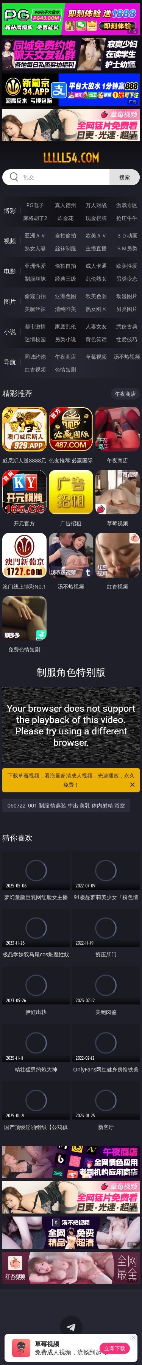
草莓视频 (96, 356)
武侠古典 (126, 326)
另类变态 (126, 278)
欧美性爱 (126, 265)
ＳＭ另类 (126, 248)
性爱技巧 (126, 339)
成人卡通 (96, 265)
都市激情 (35, 326)
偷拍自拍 (65, 265)
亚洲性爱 (35, 265)
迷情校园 (35, 339)
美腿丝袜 (35, 308)
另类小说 (65, 339)
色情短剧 (65, 369)
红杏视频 (35, 369)
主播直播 (96, 248)
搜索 (124, 177)
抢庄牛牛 (126, 218)
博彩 (10, 210)
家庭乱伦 (65, 326)
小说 (10, 332)
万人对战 (96, 205)
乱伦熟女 (96, 278)
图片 (10, 301)
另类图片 (126, 308)
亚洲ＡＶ (35, 235)
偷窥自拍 (35, 296)
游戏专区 (126, 205)
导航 (10, 362)
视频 (10, 241)
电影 (10, 271)
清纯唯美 (65, 308)
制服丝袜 (35, 278)
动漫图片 (126, 296)
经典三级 (65, 278)
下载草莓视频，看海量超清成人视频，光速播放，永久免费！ (72, 780)
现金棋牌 (96, 218)
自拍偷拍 (65, 235)
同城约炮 (35, 356)
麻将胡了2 (35, 218)
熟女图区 (96, 308)
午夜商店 (65, 356)
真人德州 (65, 205)
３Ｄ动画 (126, 235)
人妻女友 (96, 326)
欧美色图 (96, 296)
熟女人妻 (35, 248)
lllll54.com (71, 158)
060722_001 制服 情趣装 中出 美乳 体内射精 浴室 (66, 805)
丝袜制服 (65, 248)
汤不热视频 (127, 356)
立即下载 (114, 1348)
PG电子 (35, 205)
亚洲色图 (65, 296)
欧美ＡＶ (96, 235)
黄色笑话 (96, 339)
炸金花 (65, 218)
